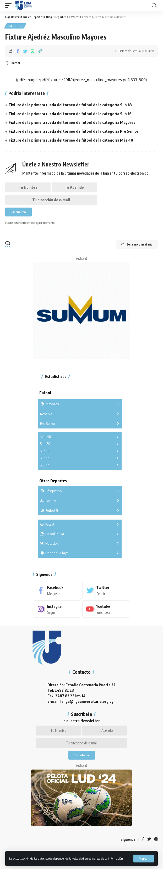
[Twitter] (106, 590)
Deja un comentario (137, 244)
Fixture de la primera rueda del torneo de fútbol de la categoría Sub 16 (70, 113)
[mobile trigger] (9, 5)
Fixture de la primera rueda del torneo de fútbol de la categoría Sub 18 (70, 104)
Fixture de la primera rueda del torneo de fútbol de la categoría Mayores (72, 122)
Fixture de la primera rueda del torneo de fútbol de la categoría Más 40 (71, 140)
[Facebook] (57, 590)
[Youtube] (106, 609)
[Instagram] (57, 609)
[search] (154, 6)
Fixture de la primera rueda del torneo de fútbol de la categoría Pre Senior (73, 131)
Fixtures (15, 25)
